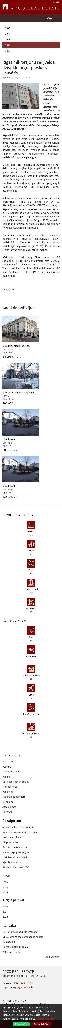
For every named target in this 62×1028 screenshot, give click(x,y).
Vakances (7, 791)
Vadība (6, 776)
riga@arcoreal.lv (23, 987)
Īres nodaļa (8, 941)
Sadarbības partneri (13, 796)
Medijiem (7, 801)
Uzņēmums (11, 755)
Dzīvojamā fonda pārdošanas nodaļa (22, 936)
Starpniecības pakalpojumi (17, 827)
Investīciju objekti (12, 837)
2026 (7, 28)
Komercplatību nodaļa (15, 946)
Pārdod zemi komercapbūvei (31, 383)
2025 (7, 33)
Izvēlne (49, 18)
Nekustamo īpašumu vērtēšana (20, 832)
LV (53, 2)
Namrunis (8, 811)
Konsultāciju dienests (14, 847)
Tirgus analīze (10, 842)
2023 (7, 45)
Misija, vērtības (10, 771)
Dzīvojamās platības (17, 514)
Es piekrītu (21, 1024)
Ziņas (18, 77)
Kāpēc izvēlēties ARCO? (15, 867)
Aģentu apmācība (12, 862)
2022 (7, 51)
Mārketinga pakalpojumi (16, 852)
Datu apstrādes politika (15, 781)
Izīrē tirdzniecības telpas (31, 337)
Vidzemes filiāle (11, 952)
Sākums (6, 77)
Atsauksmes (9, 806)
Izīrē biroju (31, 430)
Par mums (8, 761)
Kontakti (9, 925)
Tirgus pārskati (13, 900)
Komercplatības (14, 620)
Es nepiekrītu (41, 1024)
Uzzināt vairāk (45, 1018)
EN (55, 2)
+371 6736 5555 (23, 983)
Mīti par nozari (10, 786)
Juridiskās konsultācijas (15, 857)
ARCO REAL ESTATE (31, 7)
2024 (7, 39)
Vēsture (6, 766)
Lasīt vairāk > (52, 956)
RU (58, 2)
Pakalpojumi (12, 820)
